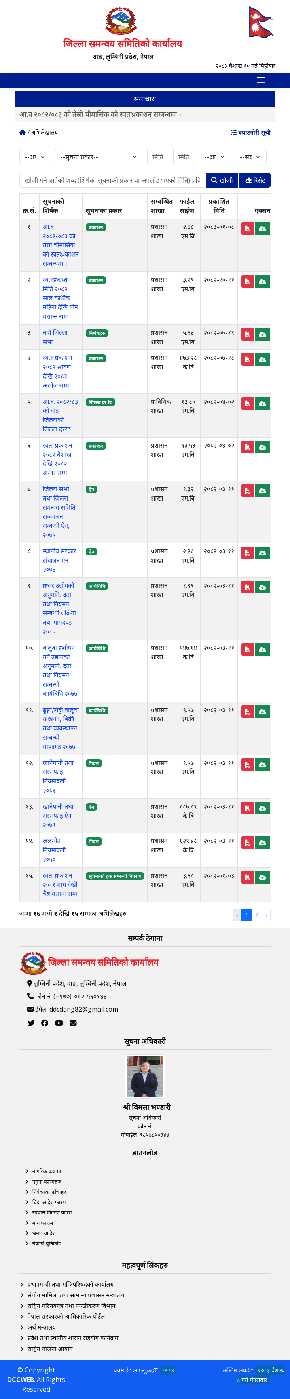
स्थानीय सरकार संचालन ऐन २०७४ (59, 560)
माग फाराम (42, 1222)
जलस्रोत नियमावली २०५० (54, 850)
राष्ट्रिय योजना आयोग (50, 1348)
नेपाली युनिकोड (46, 1243)
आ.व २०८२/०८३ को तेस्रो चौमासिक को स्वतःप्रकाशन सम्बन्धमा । (104, 114)
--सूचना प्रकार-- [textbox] (79, 156)
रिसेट (255, 180)
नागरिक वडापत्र (46, 1171)
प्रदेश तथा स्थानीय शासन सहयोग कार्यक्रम (73, 1338)
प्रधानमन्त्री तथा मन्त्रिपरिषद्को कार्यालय (71, 1284)
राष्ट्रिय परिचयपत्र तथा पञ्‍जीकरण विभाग (72, 1306)
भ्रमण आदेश (44, 1233)
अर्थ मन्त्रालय (42, 1327)
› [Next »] (266, 915)
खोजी (222, 180)
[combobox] (99, 156)
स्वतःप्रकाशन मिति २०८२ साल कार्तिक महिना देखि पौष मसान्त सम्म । (60, 298)
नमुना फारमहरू (46, 1181)
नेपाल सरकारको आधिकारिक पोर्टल (66, 1316)
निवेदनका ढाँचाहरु (49, 1191)
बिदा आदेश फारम (49, 1202)
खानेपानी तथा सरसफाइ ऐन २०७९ (58, 815)
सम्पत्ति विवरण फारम (52, 1212)
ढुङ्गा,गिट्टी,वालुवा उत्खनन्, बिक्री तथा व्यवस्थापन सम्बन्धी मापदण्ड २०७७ (61, 728)
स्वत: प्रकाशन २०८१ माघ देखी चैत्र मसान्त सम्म (60, 884)
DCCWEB (20, 1379)
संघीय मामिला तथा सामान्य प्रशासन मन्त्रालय (76, 1295)
